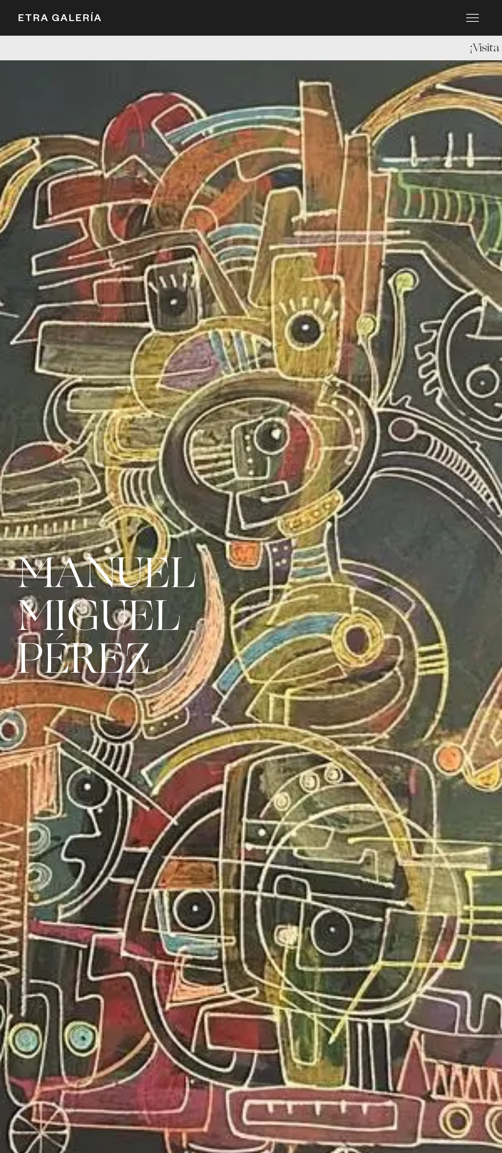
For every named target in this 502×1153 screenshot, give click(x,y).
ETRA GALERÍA (60, 19)
